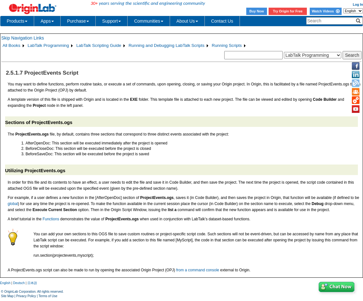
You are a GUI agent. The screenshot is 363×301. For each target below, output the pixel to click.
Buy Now (256, 11)
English (5, 283)
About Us (187, 21)
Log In (358, 4)
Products (17, 21)
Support (111, 21)
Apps (47, 21)
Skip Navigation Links (22, 37)
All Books (11, 45)
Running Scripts (227, 45)
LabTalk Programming (48, 45)
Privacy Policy (26, 296)
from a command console (197, 270)
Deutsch (19, 283)
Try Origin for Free (288, 11)
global (13, 204)
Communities (148, 21)
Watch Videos (325, 11)
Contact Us (222, 21)
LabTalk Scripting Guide (98, 45)
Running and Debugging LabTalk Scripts (166, 45)
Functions (50, 219)
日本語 (32, 283)
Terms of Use (48, 296)
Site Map (7, 296)
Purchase (78, 21)
